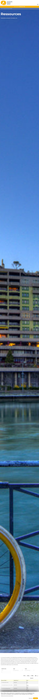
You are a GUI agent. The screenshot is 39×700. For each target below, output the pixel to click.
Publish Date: (3, 668)
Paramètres (31, 698)
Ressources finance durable (8, 8)
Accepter (35, 698)
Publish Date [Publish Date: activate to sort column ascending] (16, 680)
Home (2, 8)
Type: (14, 668)
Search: (34, 678)
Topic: (26, 668)
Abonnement (19, 6)
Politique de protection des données (7, 695)
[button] (18, 670)
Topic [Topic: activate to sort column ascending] (27, 680)
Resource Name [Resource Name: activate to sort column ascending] (3, 680)
